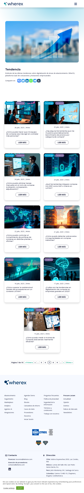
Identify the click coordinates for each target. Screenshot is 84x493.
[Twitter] (23, 80)
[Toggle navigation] (75, 4)
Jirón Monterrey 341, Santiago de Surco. (65, 470)
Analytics (7, 406)
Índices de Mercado (70, 409)
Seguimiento (8, 399)
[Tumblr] (39, 80)
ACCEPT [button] (20, 488)
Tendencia (20, 103)
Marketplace (8, 402)
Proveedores (28, 412)
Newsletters (67, 412)
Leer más (22, 142)
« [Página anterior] (35, 362)
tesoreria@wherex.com (24, 459)
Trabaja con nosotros (51, 414)
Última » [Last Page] (69, 362)
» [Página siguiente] (63, 362)
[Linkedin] (27, 80)
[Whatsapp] (31, 80)
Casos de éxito (29, 409)
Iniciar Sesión (28, 419)
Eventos (66, 406)
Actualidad (67, 399)
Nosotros (27, 416)
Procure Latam (69, 395)
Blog (25, 399)
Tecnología (10, 103)
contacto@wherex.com (16, 465)
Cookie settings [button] (9, 488)
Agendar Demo (29, 395)
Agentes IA (8, 409)
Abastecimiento (9, 395)
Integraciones (9, 412)
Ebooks (26, 402)
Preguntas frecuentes (51, 395)
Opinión (66, 402)
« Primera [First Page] (29, 362)
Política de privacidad (51, 399)
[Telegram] (35, 80)
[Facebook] (19, 80)
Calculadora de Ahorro (32, 406)
